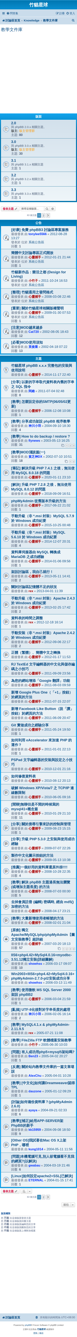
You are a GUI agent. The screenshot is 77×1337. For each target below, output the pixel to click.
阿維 (32, 391)
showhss (35, 963)
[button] (48, 215)
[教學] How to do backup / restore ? (40, 436)
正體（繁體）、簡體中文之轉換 (35, 653)
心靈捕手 (35, 257)
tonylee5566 (38, 234)
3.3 (13, 190)
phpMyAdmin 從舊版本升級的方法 (38, 501)
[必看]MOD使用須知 (27, 342)
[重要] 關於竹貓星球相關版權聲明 (37, 308)
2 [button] (43, 215)
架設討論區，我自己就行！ (32, 572)
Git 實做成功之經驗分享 (30, 725)
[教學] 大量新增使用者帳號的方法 (37, 918)
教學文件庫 (11, 29)
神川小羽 (35, 425)
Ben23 (33, 1056)
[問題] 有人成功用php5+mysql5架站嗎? (42, 1052)
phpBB (28, 1325)
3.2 (13, 175)
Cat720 (34, 331)
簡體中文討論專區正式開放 (32, 253)
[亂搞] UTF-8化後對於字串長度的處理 (40, 1010)
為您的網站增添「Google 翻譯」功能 (40, 681)
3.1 (13, 161)
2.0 (13, 123)
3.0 (13, 142)
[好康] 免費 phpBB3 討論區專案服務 (40, 230)
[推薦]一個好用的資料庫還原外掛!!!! (39, 867)
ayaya (33, 1110)
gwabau (34, 1165)
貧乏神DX (35, 456)
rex (31, 591)
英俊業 (33, 346)
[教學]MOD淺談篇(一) (28, 452)
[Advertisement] (38, 73)
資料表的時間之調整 (27, 618)
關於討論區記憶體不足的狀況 (34, 587)
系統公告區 (36, 242)
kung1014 (36, 1149)
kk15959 (35, 1129)
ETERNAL (36, 1180)
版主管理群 (27, 130)
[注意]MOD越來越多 (27, 328)
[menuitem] (12, 13)
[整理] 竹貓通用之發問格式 (32, 292)
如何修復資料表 (23, 776)
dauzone (35, 1091)
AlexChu (35, 1075)
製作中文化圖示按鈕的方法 (32, 855)
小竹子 (33, 280)
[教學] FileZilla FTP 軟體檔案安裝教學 (41, 1040)
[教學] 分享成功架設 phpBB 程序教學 (40, 421)
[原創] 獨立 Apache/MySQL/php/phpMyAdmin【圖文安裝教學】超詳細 (43, 934)
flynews (34, 440)
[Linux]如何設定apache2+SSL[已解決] (42, 1176)
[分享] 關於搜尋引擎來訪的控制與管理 (41, 824)
